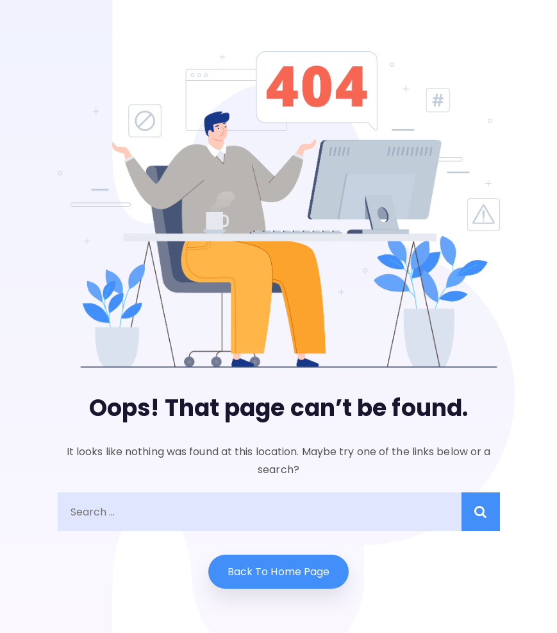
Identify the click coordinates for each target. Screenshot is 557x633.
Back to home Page (279, 571)
